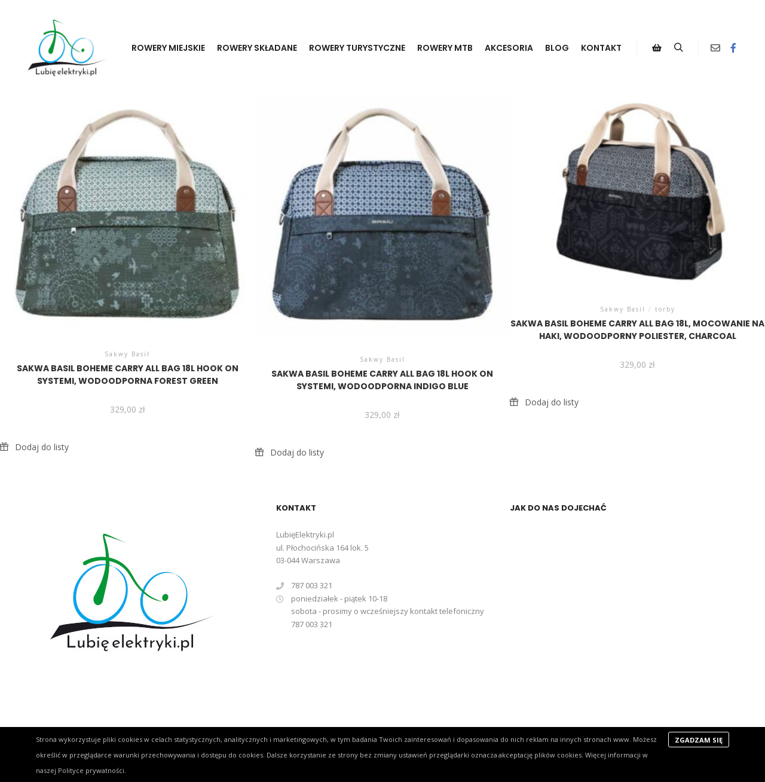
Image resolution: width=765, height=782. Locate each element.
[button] (34, 447)
